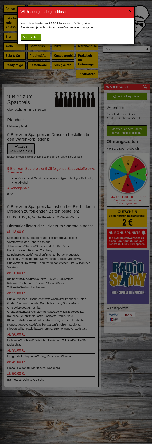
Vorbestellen (31, 37)
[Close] (130, 11)
